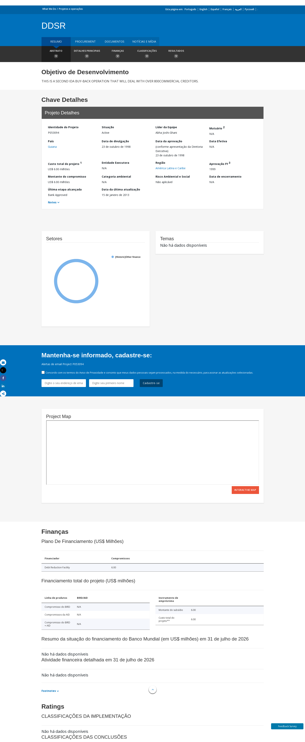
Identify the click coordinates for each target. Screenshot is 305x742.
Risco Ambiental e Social (173, 176)
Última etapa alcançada (65, 189)
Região (160, 163)
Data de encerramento (225, 176)
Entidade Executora (115, 163)
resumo (56, 41)
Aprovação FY (219, 163)
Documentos (114, 41)
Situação (108, 127)
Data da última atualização (121, 189)
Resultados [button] (176, 54)
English (203, 9)
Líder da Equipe (166, 127)
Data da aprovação (169, 141)
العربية (238, 9)
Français (227, 9)
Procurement (85, 41)
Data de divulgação (115, 141)
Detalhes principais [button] (87, 54)
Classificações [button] (146, 54)
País (51, 141)
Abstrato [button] (56, 54)
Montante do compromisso (67, 176)
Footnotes (49, 691)
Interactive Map (245, 490)
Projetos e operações (71, 9)
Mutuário (217, 127)
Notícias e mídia (144, 41)
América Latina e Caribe (171, 168)
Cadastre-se (151, 383)
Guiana (52, 147)
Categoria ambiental (116, 176)
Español (215, 9)
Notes (52, 202)
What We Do (49, 9)
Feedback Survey (287, 726)
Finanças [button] (117, 54)
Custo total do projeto (65, 163)
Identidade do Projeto (63, 127)
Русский (249, 9)
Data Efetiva (218, 141)
